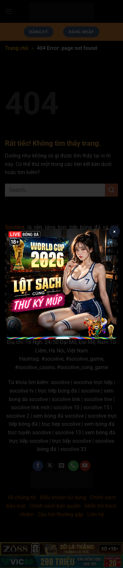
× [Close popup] (114, 231)
